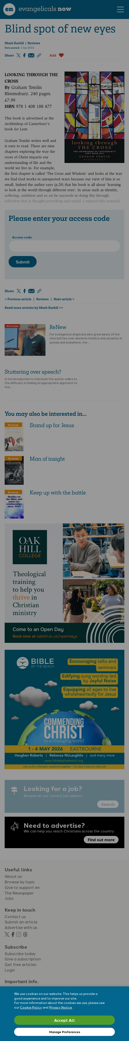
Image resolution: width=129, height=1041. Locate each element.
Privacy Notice (60, 1007)
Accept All (64, 1020)
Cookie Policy (31, 1007)
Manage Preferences (64, 1032)
